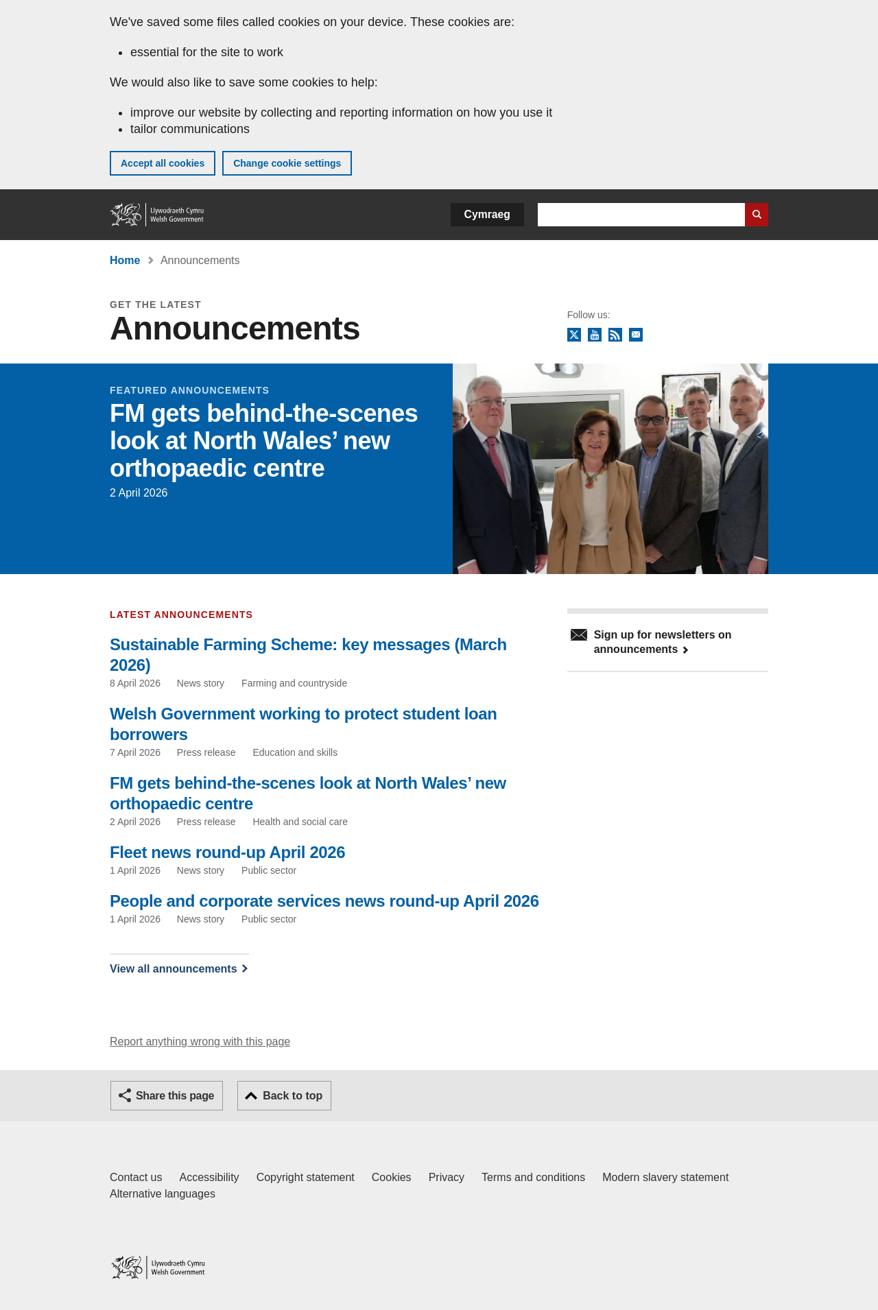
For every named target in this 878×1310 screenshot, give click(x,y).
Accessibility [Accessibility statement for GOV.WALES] (209, 1177)
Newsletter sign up (636, 335)
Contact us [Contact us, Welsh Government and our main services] (136, 1177)
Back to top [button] (292, 1095)
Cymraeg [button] (487, 214)
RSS (615, 335)
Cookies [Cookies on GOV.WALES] (392, 1177)
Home (125, 260)
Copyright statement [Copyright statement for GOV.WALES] (306, 1177)
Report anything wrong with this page (200, 1041)
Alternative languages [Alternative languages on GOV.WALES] (162, 1194)
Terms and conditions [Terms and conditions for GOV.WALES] (533, 1177)
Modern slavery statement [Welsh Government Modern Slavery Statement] (665, 1177)
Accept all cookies (162, 163)
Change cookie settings (287, 163)
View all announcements (173, 969)
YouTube (595, 335)
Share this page (175, 1095)
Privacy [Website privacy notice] (446, 1177)
